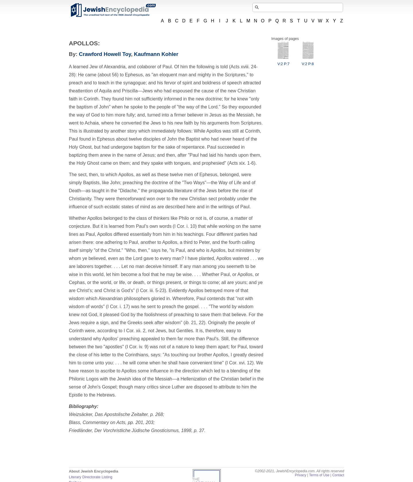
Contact (338, 475)
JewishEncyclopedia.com (113, 10)
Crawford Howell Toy (105, 54)
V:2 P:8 (308, 61)
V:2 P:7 (283, 61)
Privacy (300, 475)
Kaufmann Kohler (156, 54)
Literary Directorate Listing (90, 477)
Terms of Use (319, 475)
